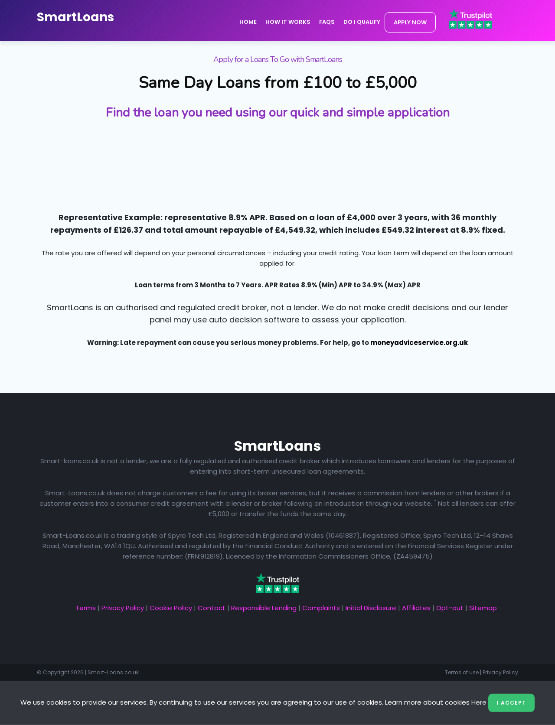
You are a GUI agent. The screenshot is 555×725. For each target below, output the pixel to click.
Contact (211, 607)
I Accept (511, 702)
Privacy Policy (122, 607)
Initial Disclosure (371, 607)
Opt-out (450, 607)
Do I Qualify (361, 22)
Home (248, 22)
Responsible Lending (264, 607)
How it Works (287, 22)
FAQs (327, 22)
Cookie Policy (171, 607)
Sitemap (483, 607)
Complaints (321, 607)
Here (478, 702)
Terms (85, 607)
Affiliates (416, 607)
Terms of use (462, 672)
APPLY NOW (410, 22)
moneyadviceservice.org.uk (419, 342)
